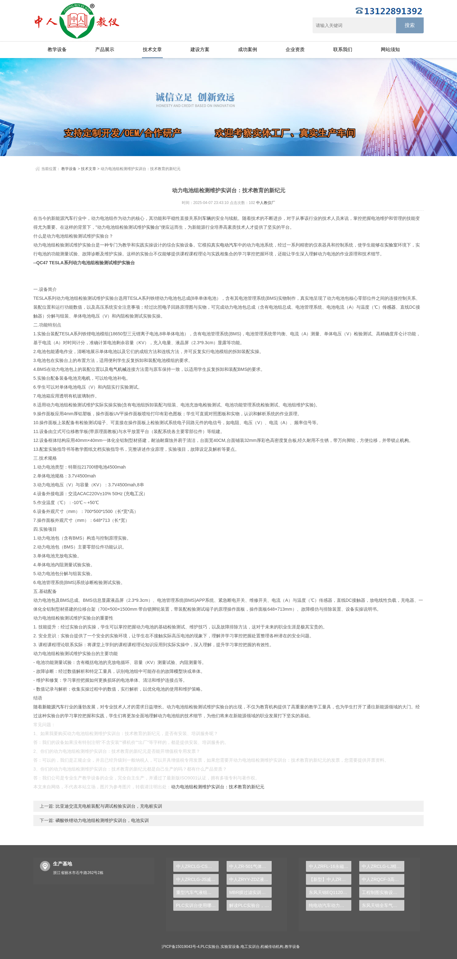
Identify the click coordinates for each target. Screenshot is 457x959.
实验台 (152, 227)
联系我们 (342, 49)
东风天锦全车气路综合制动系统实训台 (383, 905)
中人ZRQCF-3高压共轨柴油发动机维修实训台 (383, 879)
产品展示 (104, 49)
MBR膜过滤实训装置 (249, 892)
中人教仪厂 (265, 202)
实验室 (391, 244)
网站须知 (390, 49)
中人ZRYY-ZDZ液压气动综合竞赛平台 (250, 879)
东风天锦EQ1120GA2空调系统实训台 (330, 892)
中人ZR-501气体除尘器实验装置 (250, 866)
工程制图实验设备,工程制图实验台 (383, 892)
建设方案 (199, 49)
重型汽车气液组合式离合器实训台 (197, 892)
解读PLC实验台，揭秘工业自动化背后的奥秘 (250, 905)
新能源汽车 (53, 706)
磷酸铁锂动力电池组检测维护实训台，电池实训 (101, 820)
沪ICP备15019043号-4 (181, 946)
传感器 (389, 307)
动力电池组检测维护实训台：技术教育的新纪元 (217, 786)
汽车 (68, 218)
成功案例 (247, 49)
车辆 (206, 218)
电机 (86, 378)
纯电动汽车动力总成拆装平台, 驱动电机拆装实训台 (330, 905)
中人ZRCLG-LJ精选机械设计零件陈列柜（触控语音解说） (383, 866)
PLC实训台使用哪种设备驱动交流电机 (197, 905)
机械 (122, 369)
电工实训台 (250, 946)
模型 (178, 671)
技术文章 (152, 49)
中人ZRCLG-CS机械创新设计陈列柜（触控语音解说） (197, 866)
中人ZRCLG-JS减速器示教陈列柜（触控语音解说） (197, 879)
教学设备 (57, 49)
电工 (134, 493)
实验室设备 (230, 946)
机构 (404, 440)
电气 (113, 369)
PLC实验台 (210, 946)
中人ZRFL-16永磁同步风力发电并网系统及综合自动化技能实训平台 (330, 866)
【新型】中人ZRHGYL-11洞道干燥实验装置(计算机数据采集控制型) (330, 879)
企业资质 (295, 49)
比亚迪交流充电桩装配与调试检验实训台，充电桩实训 (108, 806)
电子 (166, 307)
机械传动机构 (272, 946)
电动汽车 (229, 244)
